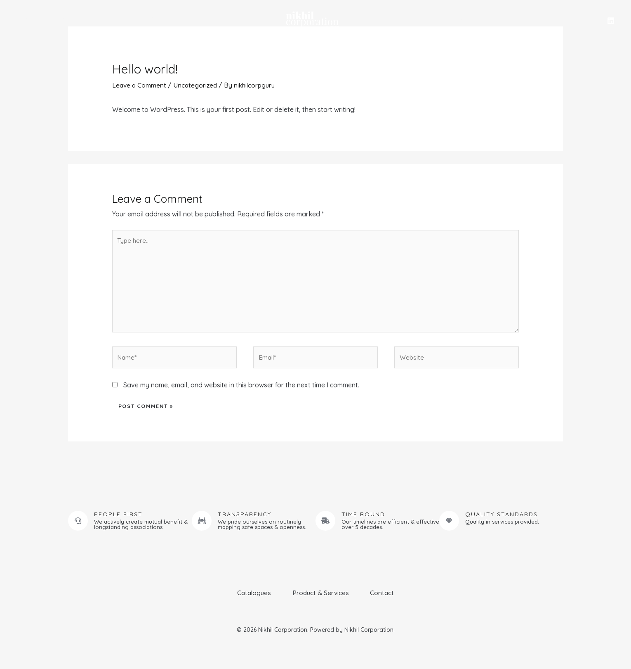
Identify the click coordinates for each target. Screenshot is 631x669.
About (56, 20)
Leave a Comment (139, 85)
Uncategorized (196, 85)
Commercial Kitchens (459, 20)
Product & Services (112, 20)
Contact (577, 20)
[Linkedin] (611, 20)
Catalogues (529, 20)
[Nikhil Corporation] (312, 19)
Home (25, 20)
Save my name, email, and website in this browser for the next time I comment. (241, 389)
